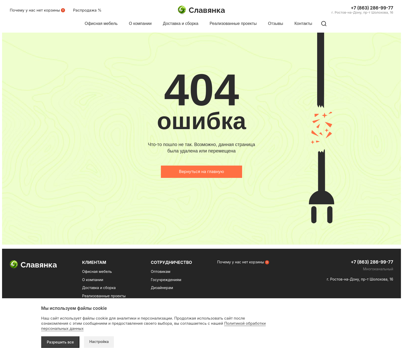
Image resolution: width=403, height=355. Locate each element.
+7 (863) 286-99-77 (372, 8)
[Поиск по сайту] (324, 24)
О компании (92, 279)
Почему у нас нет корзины (35, 10)
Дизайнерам (162, 287)
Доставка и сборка (99, 287)
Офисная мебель (97, 271)
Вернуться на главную (201, 171)
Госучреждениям (166, 279)
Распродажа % (87, 10)
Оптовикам (160, 271)
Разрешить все (61, 341)
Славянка (201, 10)
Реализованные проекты (104, 296)
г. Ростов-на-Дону (362, 12)
